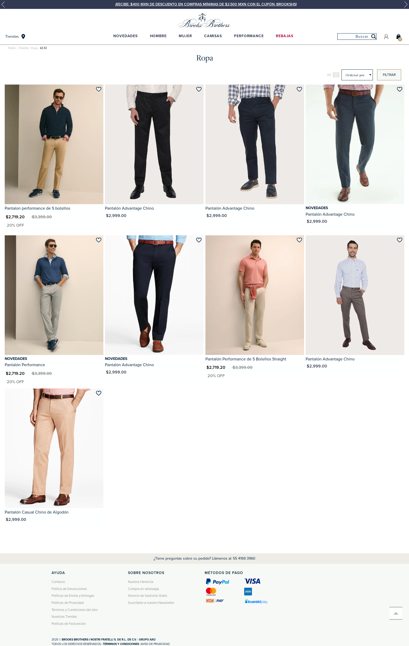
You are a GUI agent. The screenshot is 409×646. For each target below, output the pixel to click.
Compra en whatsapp (143, 589)
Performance (249, 36)
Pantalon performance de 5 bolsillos (37, 208)
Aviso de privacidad (155, 644)
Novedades (125, 36)
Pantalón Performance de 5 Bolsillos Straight (245, 359)
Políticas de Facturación (69, 624)
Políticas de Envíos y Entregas (73, 596)
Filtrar (389, 75)
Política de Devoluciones (69, 589)
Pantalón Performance (25, 364)
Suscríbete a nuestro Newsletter (151, 603)
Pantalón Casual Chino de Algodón (37, 512)
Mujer (185, 36)
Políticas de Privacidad (68, 603)
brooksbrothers (12, 48)
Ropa (34, 48)
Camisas (213, 36)
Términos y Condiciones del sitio (75, 610)
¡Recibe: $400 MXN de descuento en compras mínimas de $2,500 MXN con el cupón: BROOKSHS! (206, 4)
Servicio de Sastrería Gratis (147, 596)
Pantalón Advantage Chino (129, 208)
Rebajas (284, 36)
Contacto (58, 582)
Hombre (158, 36)
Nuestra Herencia (140, 582)
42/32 (43, 48)
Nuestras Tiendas (64, 617)
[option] (204, 4)
